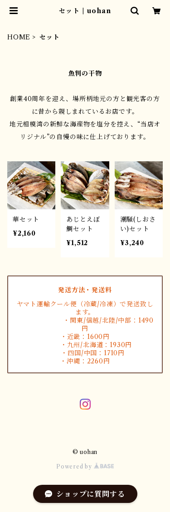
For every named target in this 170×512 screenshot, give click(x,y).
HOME (18, 37)
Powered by (85, 466)
